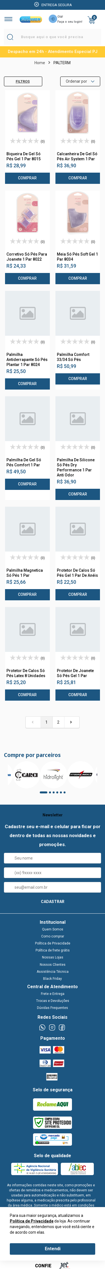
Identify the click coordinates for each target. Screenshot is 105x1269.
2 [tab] (52, 794)
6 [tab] (66, 794)
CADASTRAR (52, 901)
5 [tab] (63, 794)
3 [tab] (55, 794)
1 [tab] (42, 794)
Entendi (52, 1248)
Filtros (18, 81)
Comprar (27, 178)
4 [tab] (59, 794)
